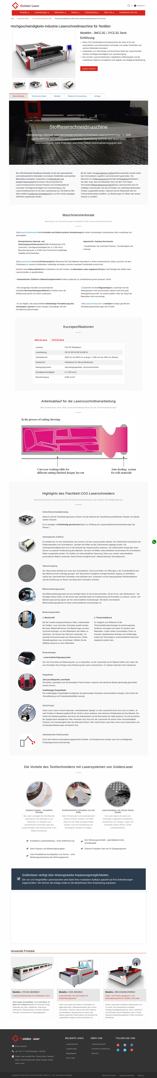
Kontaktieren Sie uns (128, 12)
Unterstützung (92, 12)
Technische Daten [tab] (39, 95)
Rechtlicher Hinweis (109, 1074)
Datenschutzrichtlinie (126, 1074)
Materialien (60, 12)
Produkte (25, 12)
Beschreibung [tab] (18, 95)
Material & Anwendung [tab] (77, 95)
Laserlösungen (42, 12)
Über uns (109, 12)
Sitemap (141, 1074)
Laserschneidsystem (93, 303)
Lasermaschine (26, 260)
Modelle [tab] (57, 95)
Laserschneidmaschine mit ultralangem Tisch (31, 995)
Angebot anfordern (89, 68)
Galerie (75, 12)
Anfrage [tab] (97, 95)
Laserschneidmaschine (29, 231)
